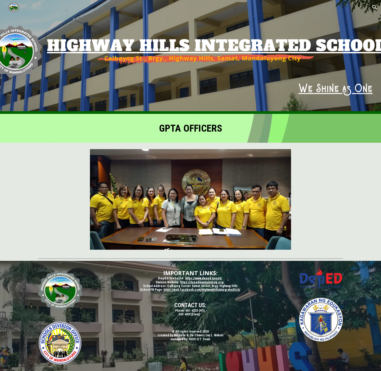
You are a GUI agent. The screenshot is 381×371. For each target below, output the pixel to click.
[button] (374, 7)
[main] (190, 128)
